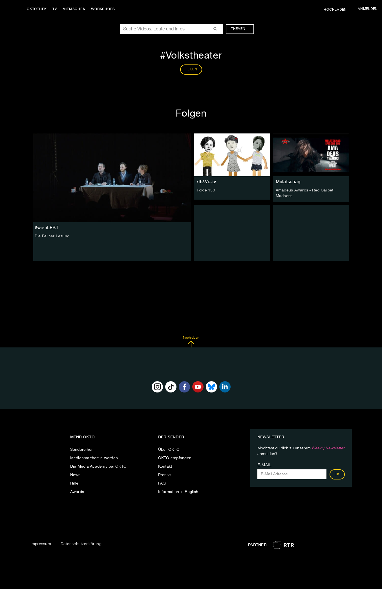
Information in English (178, 492)
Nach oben (191, 341)
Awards (77, 492)
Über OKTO (169, 450)
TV (54, 9)
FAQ (162, 483)
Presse (164, 475)
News (75, 475)
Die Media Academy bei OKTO (98, 466)
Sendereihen (82, 450)
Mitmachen (74, 9)
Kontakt (165, 466)
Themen (241, 29)
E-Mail (264, 465)
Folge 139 (206, 190)
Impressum (40, 544)
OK (337, 474)
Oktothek (37, 9)
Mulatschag (288, 181)
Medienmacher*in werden (94, 458)
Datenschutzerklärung (81, 544)
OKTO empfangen (175, 458)
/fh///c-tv (206, 181)
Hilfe (74, 483)
